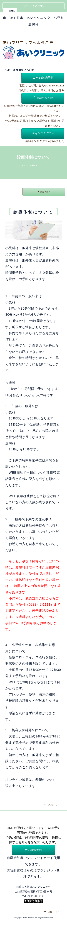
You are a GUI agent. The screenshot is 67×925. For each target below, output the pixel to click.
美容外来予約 (43, 97)
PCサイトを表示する (33, 5)
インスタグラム (43, 133)
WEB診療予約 (43, 77)
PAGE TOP (51, 804)
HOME (7, 70)
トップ (25, 165)
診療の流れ (44, 191)
